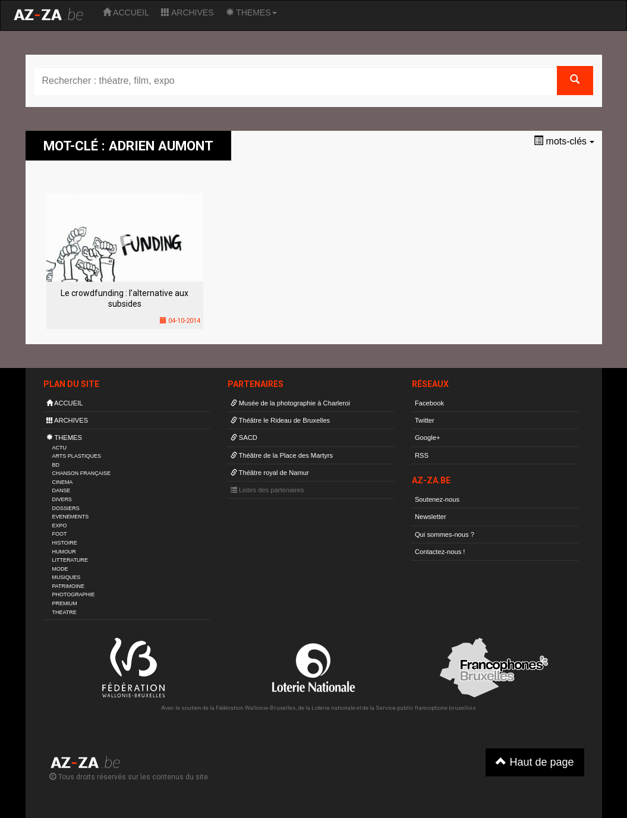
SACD (244, 437)
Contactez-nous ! (440, 551)
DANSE (61, 490)
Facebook (429, 403)
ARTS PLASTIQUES (76, 456)
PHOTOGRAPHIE (73, 594)
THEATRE (64, 612)
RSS (421, 455)
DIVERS (62, 499)
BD (55, 465)
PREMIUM (64, 603)
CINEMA (62, 482)
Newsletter (430, 516)
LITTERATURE (70, 560)
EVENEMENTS (70, 517)
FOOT (59, 534)
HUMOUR (64, 552)
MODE (60, 569)
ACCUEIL (126, 12)
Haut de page (535, 762)
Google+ (427, 437)
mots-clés (564, 141)
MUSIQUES (66, 577)
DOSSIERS (66, 508)
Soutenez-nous (437, 499)
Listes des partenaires (267, 489)
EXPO (59, 525)
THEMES (251, 12)
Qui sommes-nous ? (444, 534)
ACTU (59, 448)
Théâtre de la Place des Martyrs (282, 455)
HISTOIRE (64, 543)
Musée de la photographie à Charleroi (290, 403)
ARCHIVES (187, 12)
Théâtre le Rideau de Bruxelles (280, 420)
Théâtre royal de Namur (270, 472)
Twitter (424, 420)
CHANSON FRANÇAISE (81, 473)
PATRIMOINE (68, 586)
